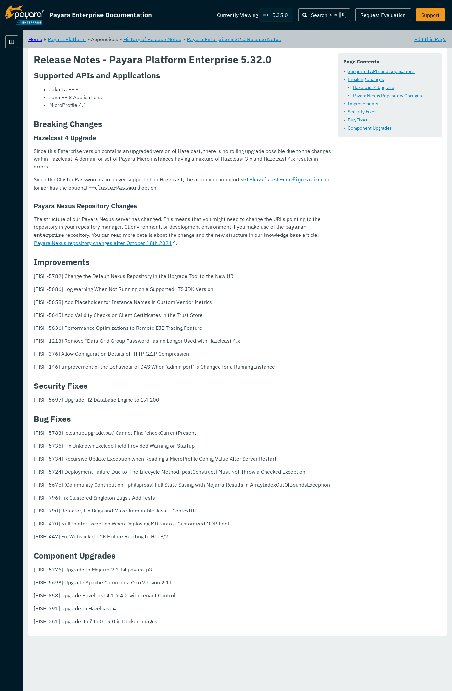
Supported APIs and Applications (381, 71)
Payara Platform (25, 65)
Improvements (363, 104)
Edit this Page (430, 39)
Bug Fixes (357, 120)
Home (116, 39)
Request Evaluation (383, 15)
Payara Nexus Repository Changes (387, 95)
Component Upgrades (370, 128)
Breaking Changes (366, 79)
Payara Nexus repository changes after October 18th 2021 (184, 262)
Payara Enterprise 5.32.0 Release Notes (314, 39)
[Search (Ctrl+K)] (324, 14)
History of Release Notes (233, 39)
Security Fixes (362, 112)
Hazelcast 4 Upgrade (373, 87)
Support (430, 15)
